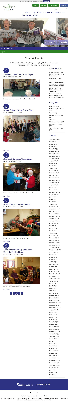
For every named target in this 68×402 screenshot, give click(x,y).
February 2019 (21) (54, 266)
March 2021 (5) (53, 206)
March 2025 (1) (53, 149)
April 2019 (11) (53, 262)
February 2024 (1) (54, 173)
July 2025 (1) (52, 142)
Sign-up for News (54, 5)
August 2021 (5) (53, 194)
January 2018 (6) (53, 298)
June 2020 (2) (53, 228)
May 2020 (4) (52, 230)
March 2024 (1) (53, 170)
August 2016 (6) (53, 339)
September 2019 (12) (55, 250)
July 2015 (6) (52, 370)
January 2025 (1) (53, 154)
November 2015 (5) (54, 360)
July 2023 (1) (52, 187)
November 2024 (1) (54, 156)
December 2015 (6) (54, 358)
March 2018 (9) (53, 293)
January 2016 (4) (53, 355)
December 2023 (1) (54, 178)
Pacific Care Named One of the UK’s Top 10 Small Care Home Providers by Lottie (57, 84)
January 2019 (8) (53, 269)
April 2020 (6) (53, 233)
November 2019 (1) (54, 245)
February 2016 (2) (54, 353)
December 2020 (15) (55, 214)
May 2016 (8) (52, 346)
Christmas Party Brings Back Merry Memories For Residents (17, 251)
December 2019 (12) (55, 242)
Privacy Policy (44, 395)
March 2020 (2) (53, 235)
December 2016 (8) (54, 329)
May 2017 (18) (53, 317)
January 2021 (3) (53, 211)
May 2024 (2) (52, 166)
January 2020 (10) (54, 240)
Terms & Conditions (25, 395)
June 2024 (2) (53, 163)
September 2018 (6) (54, 279)
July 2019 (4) (52, 254)
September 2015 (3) (54, 365)
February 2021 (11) (54, 209)
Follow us (64, 5)
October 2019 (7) (54, 247)
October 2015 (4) (54, 363)
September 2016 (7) (54, 336)
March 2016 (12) (53, 351)
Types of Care (37, 12)
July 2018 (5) (52, 283)
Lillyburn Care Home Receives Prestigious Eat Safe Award (56, 89)
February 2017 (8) (54, 324)
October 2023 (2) (54, 182)
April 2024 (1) (53, 168)
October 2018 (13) (54, 276)
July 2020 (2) (52, 226)
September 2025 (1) (54, 139)
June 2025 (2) (53, 144)
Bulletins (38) (53, 113)
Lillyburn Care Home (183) (56, 122)
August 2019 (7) (53, 252)
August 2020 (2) (53, 223)
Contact (35, 15)
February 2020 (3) (54, 238)
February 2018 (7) (54, 295)
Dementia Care (59, 12)
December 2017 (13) (55, 300)
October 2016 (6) (54, 334)
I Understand (46, 1)
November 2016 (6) (54, 331)
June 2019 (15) (53, 257)
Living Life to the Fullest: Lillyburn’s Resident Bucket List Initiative (57, 74)
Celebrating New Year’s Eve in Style (18, 74)
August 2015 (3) (53, 367)
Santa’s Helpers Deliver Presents (16, 204)
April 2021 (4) (53, 204)
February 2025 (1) (54, 151)
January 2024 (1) (53, 175)
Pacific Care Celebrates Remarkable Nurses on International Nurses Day (56, 95)
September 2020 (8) (54, 221)
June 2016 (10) (53, 343)
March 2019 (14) (53, 264)
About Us (28, 12)
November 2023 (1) (54, 180)
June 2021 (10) (53, 199)
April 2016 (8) (53, 348)
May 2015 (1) (52, 375)
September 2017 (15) (55, 307)
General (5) (52, 119)
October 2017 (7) (54, 305)
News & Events (26, 15)
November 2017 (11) (55, 303)
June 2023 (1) (53, 190)
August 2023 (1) (53, 185)
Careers (35, 5)
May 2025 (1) (52, 146)
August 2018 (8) (53, 281)
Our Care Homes (48, 12)
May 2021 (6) (52, 202)
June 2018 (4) (53, 286)
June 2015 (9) (53, 372)
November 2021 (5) (54, 192)
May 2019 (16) (53, 259)
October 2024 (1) (54, 158)
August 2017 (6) (53, 310)
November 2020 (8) (54, 216)
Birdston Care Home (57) (56, 106)
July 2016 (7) (52, 341)
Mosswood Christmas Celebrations (17, 159)
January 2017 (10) (54, 327)
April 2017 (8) (53, 319)
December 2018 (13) (55, 271)
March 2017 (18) (53, 322)
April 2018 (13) (53, 291)
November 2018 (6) (54, 274)
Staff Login (43, 5)
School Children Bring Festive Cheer (18, 110)
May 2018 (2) (52, 288)
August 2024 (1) (53, 161)
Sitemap (35, 395)
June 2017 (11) (53, 315)
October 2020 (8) (54, 218)
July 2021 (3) (52, 197)
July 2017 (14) (53, 312)
